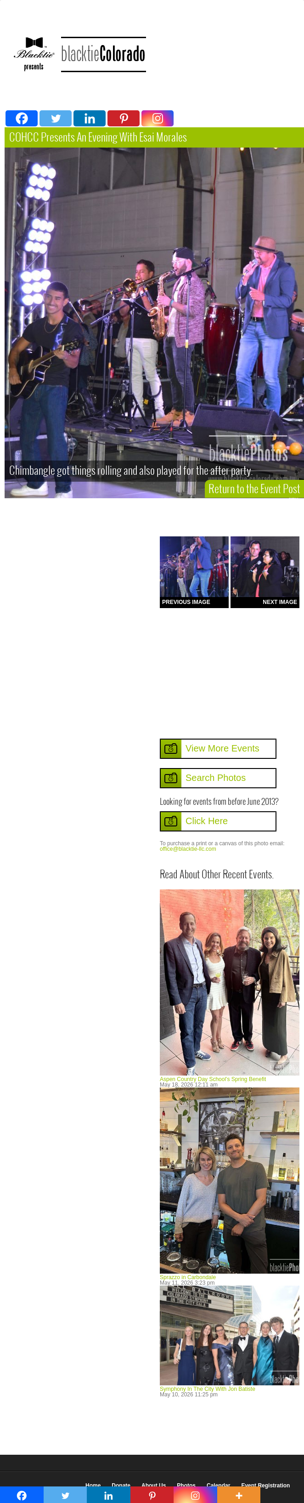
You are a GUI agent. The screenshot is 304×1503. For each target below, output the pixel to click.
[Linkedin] (89, 118)
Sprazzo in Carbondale (188, 1277)
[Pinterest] (123, 118)
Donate (121, 1485)
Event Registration (265, 1485)
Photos (186, 1485)
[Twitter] (55, 118)
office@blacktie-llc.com (188, 849)
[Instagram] (157, 118)
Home (93, 1485)
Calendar (218, 1485)
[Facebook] (22, 118)
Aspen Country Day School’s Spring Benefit (213, 1079)
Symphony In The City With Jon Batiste (207, 1389)
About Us (153, 1485)
